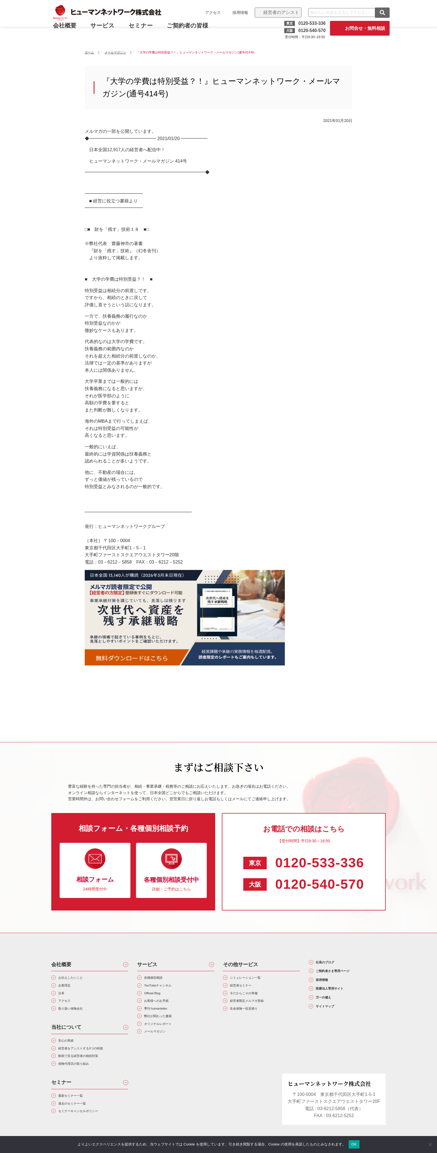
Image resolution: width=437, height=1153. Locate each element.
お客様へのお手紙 (163, 1008)
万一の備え (329, 1011)
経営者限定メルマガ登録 (255, 1008)
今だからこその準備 (251, 999)
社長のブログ (332, 964)
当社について (66, 1038)
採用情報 (236, 12)
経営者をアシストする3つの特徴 (92, 1063)
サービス (106, 30)
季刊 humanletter (162, 1018)
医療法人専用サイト (339, 999)
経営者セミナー (247, 988)
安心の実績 (71, 1053)
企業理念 (68, 988)
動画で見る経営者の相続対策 (89, 1072)
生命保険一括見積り (251, 1018)
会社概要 (61, 964)
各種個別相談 (158, 978)
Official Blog (157, 999)
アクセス (209, 12)
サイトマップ (332, 1023)
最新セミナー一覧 (77, 1117)
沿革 (64, 999)
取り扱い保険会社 (77, 1018)
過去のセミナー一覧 (80, 1127)
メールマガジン (161, 1048)
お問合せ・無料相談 (361, 28)
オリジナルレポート (165, 1038)
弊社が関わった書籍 (165, 1028)
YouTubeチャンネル (165, 988)
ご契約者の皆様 (191, 30)
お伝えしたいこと (77, 978)
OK (354, 1144)
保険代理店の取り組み (82, 1082)
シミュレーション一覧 (253, 978)
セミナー (144, 30)
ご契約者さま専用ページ (344, 975)
